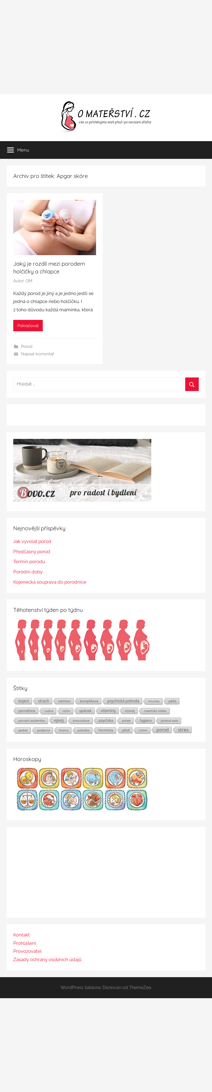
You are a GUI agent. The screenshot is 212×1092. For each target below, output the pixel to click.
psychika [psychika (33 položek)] (106, 720)
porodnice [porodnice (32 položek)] (26, 710)
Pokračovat (28, 325)
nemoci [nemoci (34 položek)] (64, 700)
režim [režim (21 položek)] (66, 711)
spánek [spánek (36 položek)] (85, 710)
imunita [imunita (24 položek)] (153, 701)
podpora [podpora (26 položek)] (43, 730)
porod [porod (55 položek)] (163, 730)
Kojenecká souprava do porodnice (49, 582)
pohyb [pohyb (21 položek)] (126, 721)
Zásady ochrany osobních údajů (47, 959)
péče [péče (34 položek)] (173, 700)
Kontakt (21, 935)
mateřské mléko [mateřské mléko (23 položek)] (155, 711)
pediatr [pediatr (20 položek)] (23, 730)
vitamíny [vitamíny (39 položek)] (108, 710)
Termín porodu (29, 561)
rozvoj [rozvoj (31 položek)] (130, 710)
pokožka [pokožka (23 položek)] (83, 730)
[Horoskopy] (82, 809)
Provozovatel (27, 951)
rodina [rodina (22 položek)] (49, 711)
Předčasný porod (31, 551)
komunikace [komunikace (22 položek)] (81, 720)
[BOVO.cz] (82, 500)
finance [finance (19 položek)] (63, 730)
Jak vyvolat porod (32, 541)
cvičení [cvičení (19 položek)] (143, 730)
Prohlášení (24, 943)
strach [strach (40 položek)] (43, 700)
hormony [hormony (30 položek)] (106, 730)
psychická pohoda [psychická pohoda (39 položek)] (123, 700)
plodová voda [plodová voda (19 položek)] (169, 721)
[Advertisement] (106, 47)
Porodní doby (28, 572)
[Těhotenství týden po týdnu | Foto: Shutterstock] (82, 660)
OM (29, 280)
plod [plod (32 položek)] (126, 730)
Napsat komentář (37, 353)
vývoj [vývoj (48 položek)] (59, 720)
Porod (26, 346)
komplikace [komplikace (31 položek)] (89, 700)
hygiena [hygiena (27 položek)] (146, 720)
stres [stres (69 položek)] (183, 730)
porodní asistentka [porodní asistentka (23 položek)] (31, 720)
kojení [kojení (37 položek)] (23, 700)
